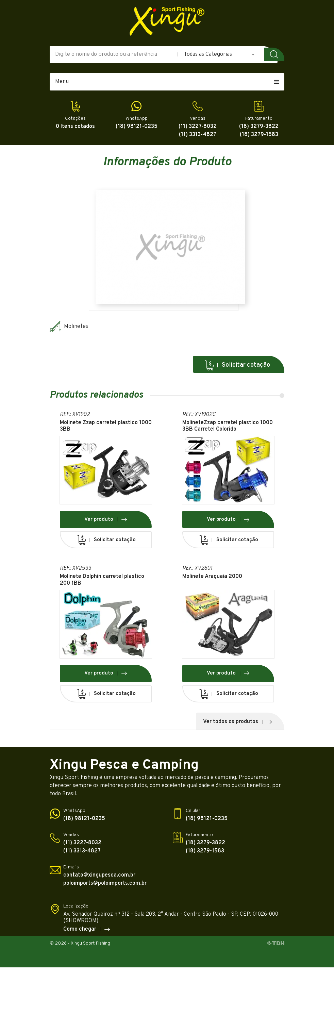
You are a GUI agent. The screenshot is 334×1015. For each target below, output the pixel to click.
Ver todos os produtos (237, 721)
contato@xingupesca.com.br (99, 875)
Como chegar (87, 929)
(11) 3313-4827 (197, 135)
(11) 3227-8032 (198, 126)
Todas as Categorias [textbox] (208, 54)
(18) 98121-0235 (136, 126)
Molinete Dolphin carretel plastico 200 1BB (102, 579)
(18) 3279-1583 (259, 135)
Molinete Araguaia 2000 (212, 576)
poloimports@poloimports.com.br (105, 883)
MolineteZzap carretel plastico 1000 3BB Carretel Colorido (227, 426)
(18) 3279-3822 (259, 126)
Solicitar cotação (237, 365)
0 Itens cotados (75, 126)
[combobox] (219, 54)
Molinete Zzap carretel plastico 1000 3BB (106, 426)
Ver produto (106, 519)
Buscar (274, 54)
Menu (167, 81)
